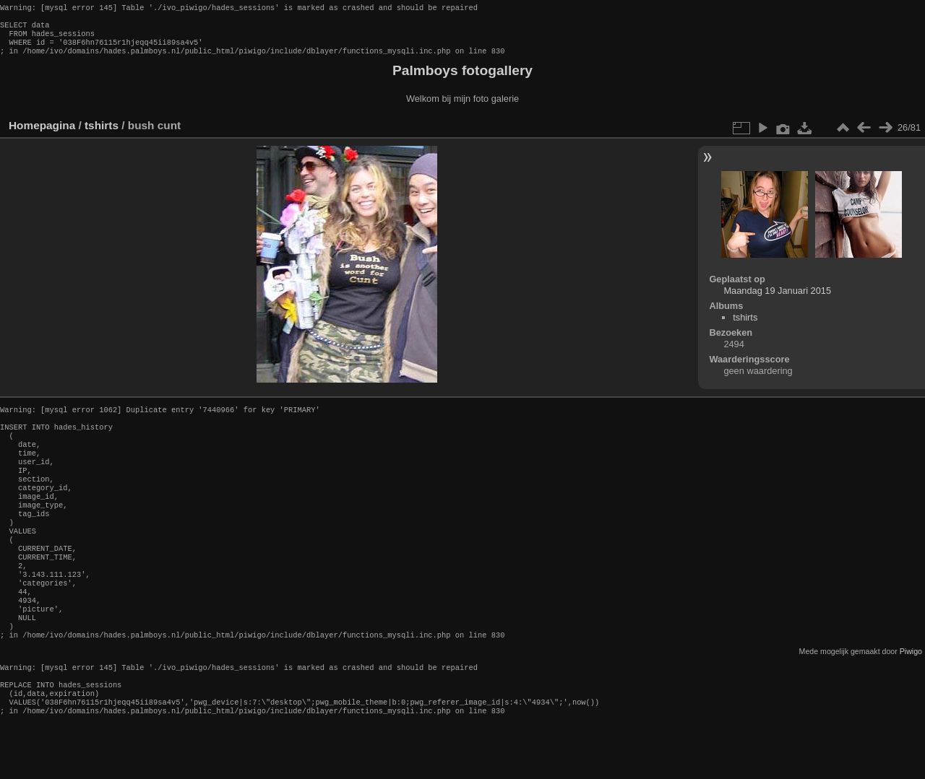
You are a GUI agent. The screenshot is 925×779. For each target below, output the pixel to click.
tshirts (102, 134)
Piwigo (911, 699)
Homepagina (42, 134)
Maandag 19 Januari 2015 (777, 299)
